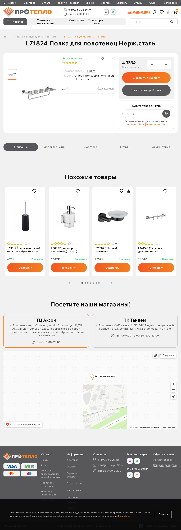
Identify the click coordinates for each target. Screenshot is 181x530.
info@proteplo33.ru (111, 465)
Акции (152, 2)
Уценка (90, 2)
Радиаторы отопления (95, 21)
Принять (163, 514)
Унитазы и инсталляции (45, 21)
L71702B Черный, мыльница (106, 250)
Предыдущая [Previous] (70, 283)
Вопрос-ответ (75, 483)
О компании (10, 2)
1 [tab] (82, 283)
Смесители (76, 20)
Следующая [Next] (110, 283)
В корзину (25, 267)
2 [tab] (85, 283)
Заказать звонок (139, 11)
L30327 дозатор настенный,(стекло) (64, 250)
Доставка (29, 2)
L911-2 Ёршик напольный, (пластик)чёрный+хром (24, 250)
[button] (155, 12)
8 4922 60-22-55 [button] (108, 459)
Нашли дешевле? (132, 67)
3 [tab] (88, 283)
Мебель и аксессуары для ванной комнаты (35, 36)
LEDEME (91, 71)
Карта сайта (74, 490)
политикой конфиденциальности (146, 124)
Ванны (44, 459)
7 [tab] (99, 283)
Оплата (46, 2)
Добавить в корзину (146, 77)
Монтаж (105, 2)
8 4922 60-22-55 (78, 9)
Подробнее (124, 516)
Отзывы (138, 2)
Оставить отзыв (106, 88)
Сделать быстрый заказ (146, 90)
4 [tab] (90, 283)
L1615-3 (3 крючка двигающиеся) (150, 250)
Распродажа (170, 2)
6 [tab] (96, 283)
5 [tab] (93, 283)
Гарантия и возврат (68, 2)
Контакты (121, 2)
